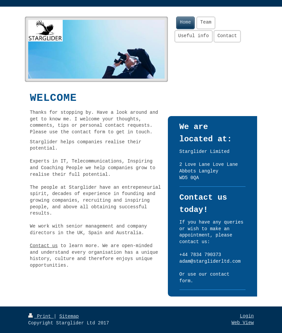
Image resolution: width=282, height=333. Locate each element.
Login (247, 316)
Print (41, 316)
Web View (243, 322)
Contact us (44, 245)
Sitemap (69, 316)
